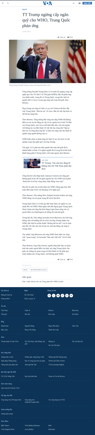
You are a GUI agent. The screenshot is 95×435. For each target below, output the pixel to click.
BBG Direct (5, 425)
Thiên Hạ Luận (53, 330)
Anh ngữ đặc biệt (30, 364)
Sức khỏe (75, 314)
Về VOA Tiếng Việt (8, 376)
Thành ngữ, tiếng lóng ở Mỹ (34, 357)
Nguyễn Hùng (29, 326)
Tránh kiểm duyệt (7, 414)
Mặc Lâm (4, 330)
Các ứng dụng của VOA (56, 400)
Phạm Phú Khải (53, 326)
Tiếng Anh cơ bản (7, 357)
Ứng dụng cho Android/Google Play (32, 401)
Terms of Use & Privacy (56, 376)
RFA (50, 425)
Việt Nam (4, 310)
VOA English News (7, 429)
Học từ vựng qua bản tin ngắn (35, 361)
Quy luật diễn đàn (31, 376)
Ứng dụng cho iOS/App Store (11, 400)
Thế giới (4, 314)
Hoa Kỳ (24, 9)
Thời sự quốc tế (29, 299)
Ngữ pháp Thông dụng (8, 361)
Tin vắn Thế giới (54, 345)
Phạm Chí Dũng (30, 330)
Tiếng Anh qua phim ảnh (9, 364)
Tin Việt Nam (28, 295)
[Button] (61, 37)
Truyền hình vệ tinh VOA (9, 341)
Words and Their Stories (56, 361)
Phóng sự (51, 341)
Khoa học (75, 310)
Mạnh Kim (4, 326)
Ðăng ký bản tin (6, 295)
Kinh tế (50, 310)
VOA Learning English (56, 364)
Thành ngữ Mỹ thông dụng (57, 357)
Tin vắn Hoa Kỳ (77, 341)
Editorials (51, 429)
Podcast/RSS (5, 299)
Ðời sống (51, 314)
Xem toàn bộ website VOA (10, 388)
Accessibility (29, 429)
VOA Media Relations (32, 425)
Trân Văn (75, 326)
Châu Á (27, 310)
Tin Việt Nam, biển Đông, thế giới (35, 342)
